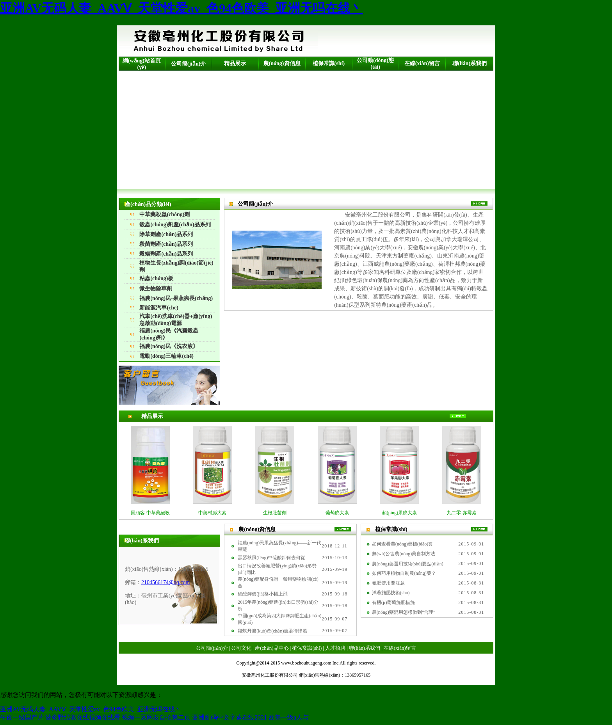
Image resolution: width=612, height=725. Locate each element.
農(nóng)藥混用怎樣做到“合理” (404, 612)
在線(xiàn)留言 (422, 63)
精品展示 (235, 63)
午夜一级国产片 (22, 717)
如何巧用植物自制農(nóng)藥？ (404, 573)
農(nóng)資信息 (282, 63)
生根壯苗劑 (274, 512)
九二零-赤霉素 (462, 512)
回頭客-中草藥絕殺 (150, 512)
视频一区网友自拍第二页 (156, 717)
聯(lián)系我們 (469, 63)
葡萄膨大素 (337, 512)
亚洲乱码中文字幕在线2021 (229, 717)
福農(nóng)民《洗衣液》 (168, 346)
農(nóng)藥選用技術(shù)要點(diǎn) (407, 564)
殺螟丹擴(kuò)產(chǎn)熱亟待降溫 (272, 631)
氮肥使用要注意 (388, 583)
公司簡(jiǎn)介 (188, 64)
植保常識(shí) (329, 63)
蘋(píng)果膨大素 (399, 512)
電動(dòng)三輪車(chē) (166, 356)
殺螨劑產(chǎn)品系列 (166, 254)
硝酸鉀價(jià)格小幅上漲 (263, 594)
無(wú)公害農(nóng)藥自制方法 (404, 553)
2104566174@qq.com (165, 582)
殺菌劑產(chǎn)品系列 (166, 244)
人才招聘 (335, 648)
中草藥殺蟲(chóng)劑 (164, 214)
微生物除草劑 (155, 288)
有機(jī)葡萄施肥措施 (393, 602)
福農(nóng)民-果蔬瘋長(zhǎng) (176, 298)
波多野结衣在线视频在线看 (82, 717)
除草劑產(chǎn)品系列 (166, 234)
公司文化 (241, 648)
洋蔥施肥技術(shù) (391, 592)
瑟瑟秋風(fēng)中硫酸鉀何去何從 (271, 557)
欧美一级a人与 (289, 717)
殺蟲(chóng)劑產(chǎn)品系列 (174, 224)
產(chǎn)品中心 (271, 648)
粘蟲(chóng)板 (156, 278)
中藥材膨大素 (212, 512)
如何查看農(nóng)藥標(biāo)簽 (402, 544)
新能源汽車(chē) (158, 308)
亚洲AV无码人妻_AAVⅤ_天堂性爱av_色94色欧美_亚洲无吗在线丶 (181, 8)
